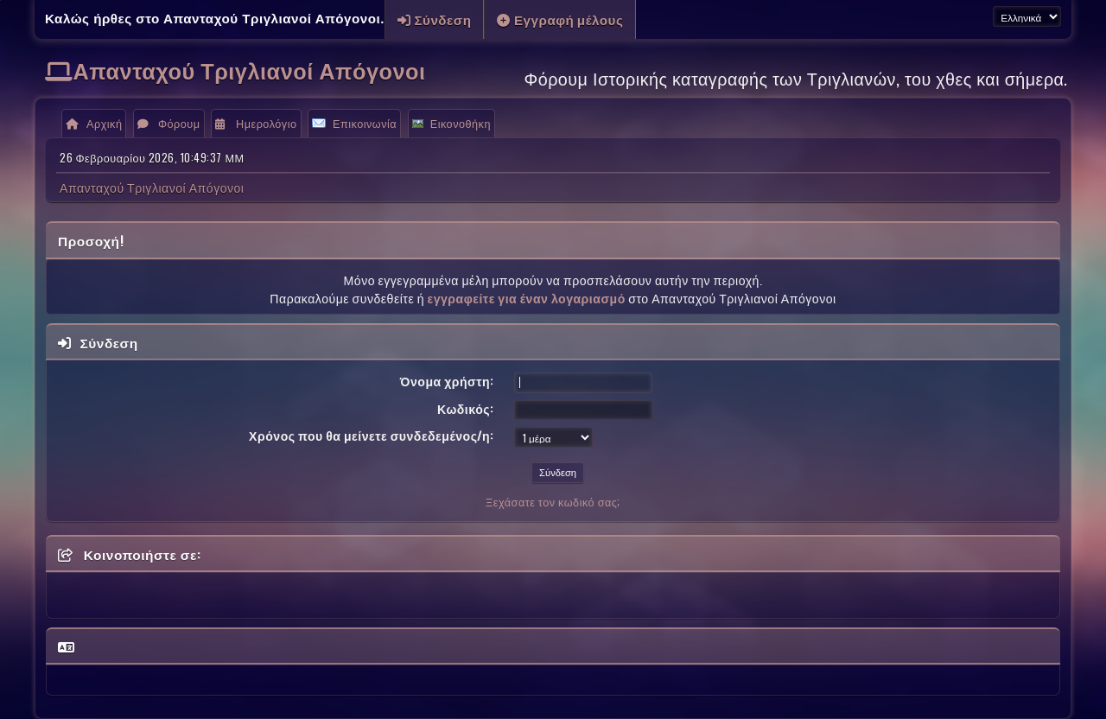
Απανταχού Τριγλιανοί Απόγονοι (249, 70)
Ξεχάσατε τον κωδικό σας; (553, 501)
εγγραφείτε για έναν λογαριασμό (526, 298)
